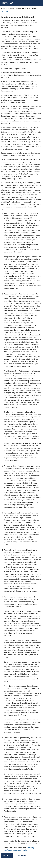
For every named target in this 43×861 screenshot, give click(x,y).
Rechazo (22, 855)
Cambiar (5, 11)
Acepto (6, 855)
